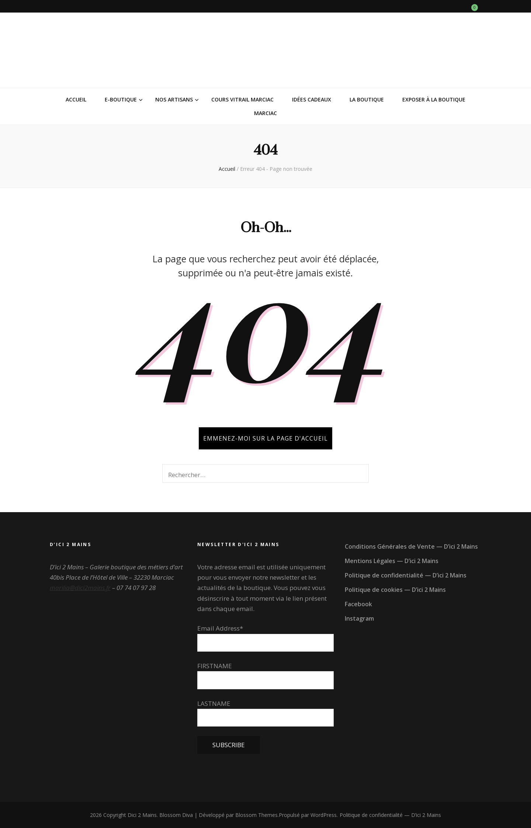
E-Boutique (121, 99)
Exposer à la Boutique (433, 99)
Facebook (358, 604)
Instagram (359, 618)
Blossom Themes (256, 814)
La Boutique (367, 99)
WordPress (323, 814)
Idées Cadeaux (311, 99)
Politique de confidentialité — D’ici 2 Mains (405, 575)
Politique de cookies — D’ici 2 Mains (395, 590)
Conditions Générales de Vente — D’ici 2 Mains (411, 546)
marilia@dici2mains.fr (80, 587)
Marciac (265, 113)
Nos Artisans (174, 99)
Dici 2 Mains (142, 814)
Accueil (76, 99)
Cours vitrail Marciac (242, 99)
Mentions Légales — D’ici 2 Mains (391, 561)
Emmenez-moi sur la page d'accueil (265, 438)
